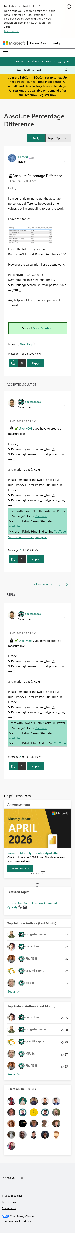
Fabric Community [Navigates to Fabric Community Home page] (45, 43)
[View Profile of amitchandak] (33, 402)
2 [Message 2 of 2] (20, 550)
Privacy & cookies (12, 1195)
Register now (47, 95)
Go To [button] (61, 61)
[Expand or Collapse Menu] (6, 53)
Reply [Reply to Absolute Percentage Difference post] (35, 363)
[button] (36, 138)
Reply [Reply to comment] (35, 559)
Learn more (11, 31)
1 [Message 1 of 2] (20, 353)
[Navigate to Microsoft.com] (14, 43)
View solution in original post (27, 537)
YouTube (41, 516)
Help (48, 61)
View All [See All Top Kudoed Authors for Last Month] (14, 1074)
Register (20, 61)
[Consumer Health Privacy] (37, 1221)
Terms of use (9, 1202)
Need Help (26, 344)
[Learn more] (20, 868)
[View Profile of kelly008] (23, 157)
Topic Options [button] (57, 138)
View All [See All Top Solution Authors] (14, 991)
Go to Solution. (43, 328)
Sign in (35, 61)
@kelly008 (25, 428)
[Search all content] (42, 70)
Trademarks (9, 1208)
